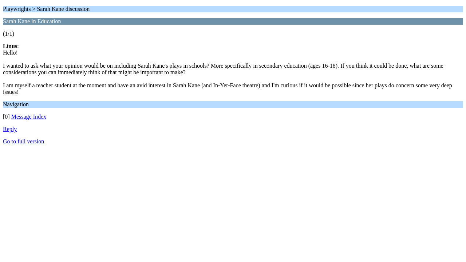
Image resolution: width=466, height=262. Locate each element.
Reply (10, 129)
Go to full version (23, 141)
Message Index (28, 117)
